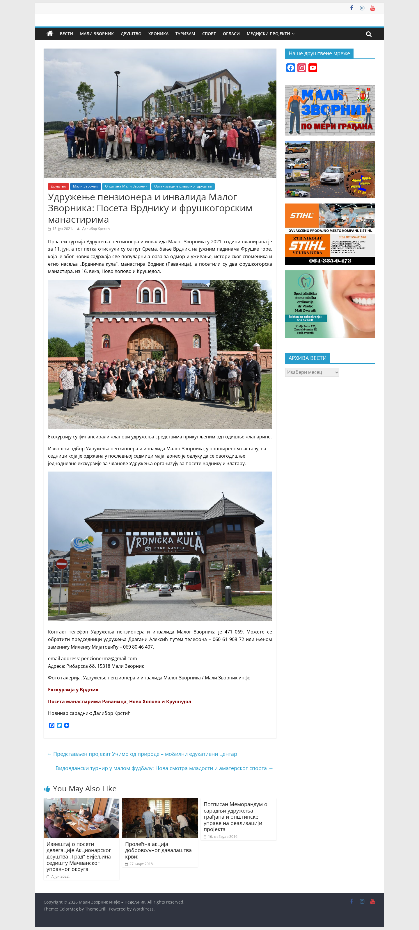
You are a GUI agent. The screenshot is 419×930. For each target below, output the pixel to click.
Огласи (231, 33)
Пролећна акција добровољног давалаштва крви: (158, 850)
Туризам (185, 33)
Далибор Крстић (96, 228)
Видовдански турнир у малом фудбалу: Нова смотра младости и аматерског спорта (165, 768)
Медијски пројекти (268, 33)
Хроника (158, 33)
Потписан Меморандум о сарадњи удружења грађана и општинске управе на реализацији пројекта (235, 817)
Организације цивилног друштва (183, 186)
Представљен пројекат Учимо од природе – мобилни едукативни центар (142, 753)
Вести (66, 33)
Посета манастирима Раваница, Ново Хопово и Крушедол (119, 701)
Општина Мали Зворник (126, 186)
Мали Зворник (97, 33)
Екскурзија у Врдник (73, 689)
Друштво (131, 33)
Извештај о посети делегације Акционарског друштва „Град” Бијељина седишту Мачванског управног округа (79, 856)
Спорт (209, 33)
